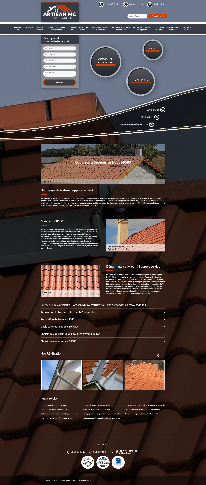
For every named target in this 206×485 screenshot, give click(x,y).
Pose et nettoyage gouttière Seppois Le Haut (57, 418)
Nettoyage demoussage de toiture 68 (121, 28)
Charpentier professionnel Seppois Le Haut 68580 (101, 418)
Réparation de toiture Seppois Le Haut (55, 409)
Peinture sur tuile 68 (159, 28)
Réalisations (150, 117)
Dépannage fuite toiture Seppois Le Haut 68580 (143, 409)
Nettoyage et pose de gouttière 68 (100, 28)
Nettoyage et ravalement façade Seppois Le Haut (59, 414)
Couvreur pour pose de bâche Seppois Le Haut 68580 (145, 405)
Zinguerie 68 (72, 28)
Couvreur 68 (17, 28)
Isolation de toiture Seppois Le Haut (96, 405)
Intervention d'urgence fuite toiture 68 (56, 28)
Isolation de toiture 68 (83, 28)
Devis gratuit (156, 109)
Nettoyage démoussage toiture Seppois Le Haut (101, 414)
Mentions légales (85, 480)
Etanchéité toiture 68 (186, 28)
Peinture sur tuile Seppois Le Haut (53, 405)
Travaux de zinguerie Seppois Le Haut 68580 (141, 414)
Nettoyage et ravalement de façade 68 (142, 28)
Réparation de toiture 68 (173, 28)
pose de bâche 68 (39, 28)
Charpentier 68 (28, 28)
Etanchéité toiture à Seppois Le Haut (96, 409)
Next (164, 355)
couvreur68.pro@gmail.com (137, 124)
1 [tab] (103, 182)
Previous (158, 355)
